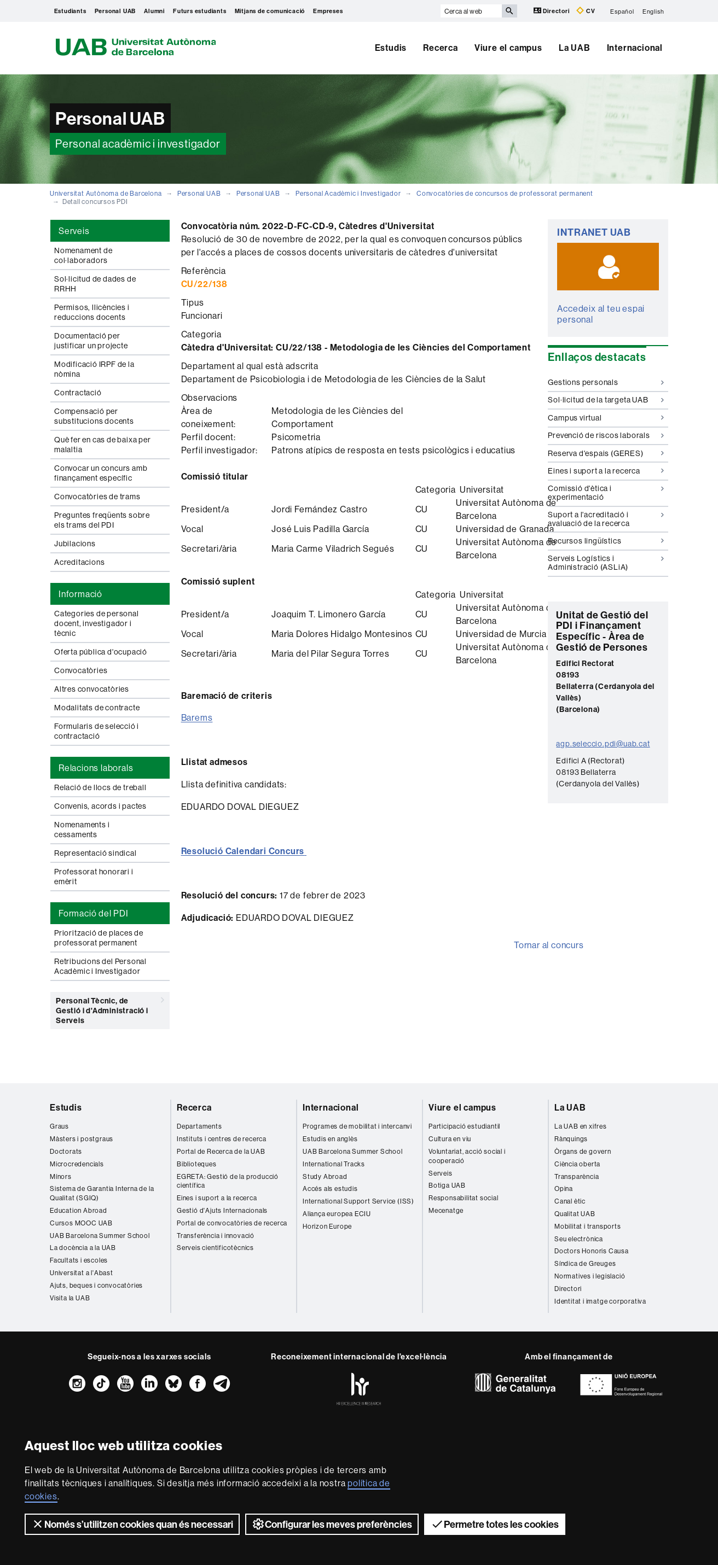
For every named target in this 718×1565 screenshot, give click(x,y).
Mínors (61, 1176)
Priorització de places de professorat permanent (98, 938)
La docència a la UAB (83, 1247)
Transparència (576, 1176)
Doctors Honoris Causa (591, 1251)
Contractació (78, 393)
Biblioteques (197, 1164)
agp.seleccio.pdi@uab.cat (603, 744)
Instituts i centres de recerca (222, 1139)
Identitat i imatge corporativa (600, 1301)
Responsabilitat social (464, 1198)
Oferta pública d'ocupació (100, 652)
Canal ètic (570, 1201)
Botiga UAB (447, 1185)
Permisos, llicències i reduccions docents (92, 312)
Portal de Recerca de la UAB (221, 1151)
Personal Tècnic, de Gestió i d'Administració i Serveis (110, 1008)
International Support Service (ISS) (358, 1201)
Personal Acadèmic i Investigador (348, 193)
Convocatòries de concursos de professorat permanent (504, 193)
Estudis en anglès (330, 1139)
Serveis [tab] (74, 230)
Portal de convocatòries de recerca (232, 1223)
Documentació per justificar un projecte (91, 341)
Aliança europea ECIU (337, 1214)
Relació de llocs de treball (100, 787)
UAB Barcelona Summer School (100, 1235)
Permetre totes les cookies (495, 1524)
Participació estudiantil (464, 1126)
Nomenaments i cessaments (81, 829)
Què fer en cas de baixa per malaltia (102, 444)
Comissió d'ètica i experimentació (606, 492)
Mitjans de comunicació (270, 11)
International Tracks (334, 1164)
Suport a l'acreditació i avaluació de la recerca (606, 519)
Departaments (199, 1126)
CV (585, 11)
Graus (59, 1126)
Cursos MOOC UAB (81, 1223)
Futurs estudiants (200, 11)
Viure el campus (508, 47)
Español (622, 11)
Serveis (441, 1173)
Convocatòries (80, 670)
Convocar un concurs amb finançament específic (100, 473)
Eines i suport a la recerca (606, 471)
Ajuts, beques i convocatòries (96, 1285)
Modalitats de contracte (97, 708)
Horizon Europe (327, 1226)
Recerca (440, 47)
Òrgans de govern (582, 1151)
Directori (552, 11)
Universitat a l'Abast (81, 1273)
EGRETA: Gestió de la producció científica (228, 1181)
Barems (197, 717)
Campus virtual (606, 418)
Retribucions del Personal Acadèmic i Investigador (100, 966)
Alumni (154, 11)
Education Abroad (78, 1210)
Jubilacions (75, 543)
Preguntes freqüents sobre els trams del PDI (102, 520)
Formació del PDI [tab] (94, 913)
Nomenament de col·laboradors (83, 255)
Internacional (635, 47)
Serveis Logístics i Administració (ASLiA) (606, 562)
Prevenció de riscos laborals (606, 435)
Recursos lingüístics (606, 541)
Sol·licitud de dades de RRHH (95, 284)
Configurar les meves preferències (332, 1524)
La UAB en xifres (580, 1126)
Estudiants (70, 11)
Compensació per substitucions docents (94, 416)
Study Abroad (325, 1176)
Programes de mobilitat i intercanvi (357, 1126)
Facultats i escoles (79, 1260)
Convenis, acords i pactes (100, 806)
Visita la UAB (70, 1298)
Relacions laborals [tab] (96, 767)
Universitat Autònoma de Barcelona (105, 193)
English (653, 11)
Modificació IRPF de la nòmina (94, 369)
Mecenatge (446, 1210)
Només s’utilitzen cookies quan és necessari (132, 1524)
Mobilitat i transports (587, 1226)
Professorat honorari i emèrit (94, 876)
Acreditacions (79, 562)
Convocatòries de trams (97, 496)
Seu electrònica (578, 1239)
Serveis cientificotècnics (215, 1247)
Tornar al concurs (549, 944)
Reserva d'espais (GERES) (606, 453)
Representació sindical (95, 853)
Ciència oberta (577, 1164)
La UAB (574, 47)
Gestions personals (606, 382)
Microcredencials (77, 1164)
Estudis (391, 47)
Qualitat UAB (574, 1214)
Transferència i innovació (215, 1235)
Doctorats (66, 1151)
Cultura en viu (450, 1139)
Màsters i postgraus (81, 1139)
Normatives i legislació (589, 1276)
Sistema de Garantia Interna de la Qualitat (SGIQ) (102, 1193)
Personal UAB (115, 11)
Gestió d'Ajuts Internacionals (222, 1210)
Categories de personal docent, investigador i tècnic (96, 623)
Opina (563, 1188)
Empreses (328, 11)
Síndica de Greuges (585, 1263)
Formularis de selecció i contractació (96, 731)
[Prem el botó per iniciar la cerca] (509, 10)
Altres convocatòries (91, 689)
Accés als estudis (330, 1188)
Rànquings (571, 1139)
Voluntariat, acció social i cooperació (467, 1156)
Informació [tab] (80, 593)
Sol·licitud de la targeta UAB (606, 400)
